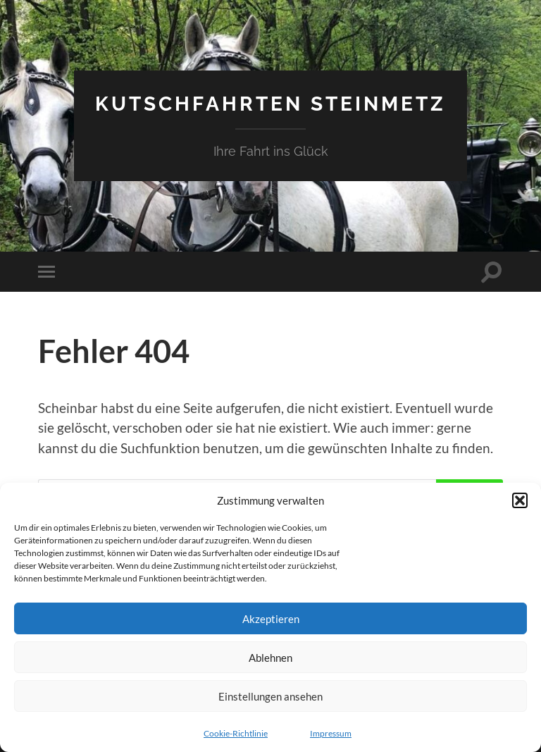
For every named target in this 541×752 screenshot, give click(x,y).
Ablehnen (270, 657)
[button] (520, 500)
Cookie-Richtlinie (236, 733)
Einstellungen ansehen (270, 696)
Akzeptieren (270, 618)
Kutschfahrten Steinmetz (270, 103)
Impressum (331, 733)
